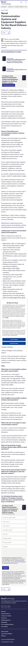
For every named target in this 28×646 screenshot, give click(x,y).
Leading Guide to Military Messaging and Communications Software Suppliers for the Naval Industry (16, 61)
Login (21, 2)
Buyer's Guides (4, 10)
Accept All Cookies (14, 343)
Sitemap (3, 635)
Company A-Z (11, 6)
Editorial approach (6, 620)
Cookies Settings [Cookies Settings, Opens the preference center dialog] (14, 339)
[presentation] (13, 552)
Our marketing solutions (7, 624)
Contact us (4, 618)
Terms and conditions (6, 633)
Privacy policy (4, 631)
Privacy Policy (10, 571)
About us (3, 611)
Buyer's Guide (10, 58)
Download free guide (8, 85)
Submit (5, 568)
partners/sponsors (19, 560)
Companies (3, 6)
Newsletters (4, 622)
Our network (4, 626)
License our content (6, 615)
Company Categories (19, 6)
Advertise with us (5, 613)
